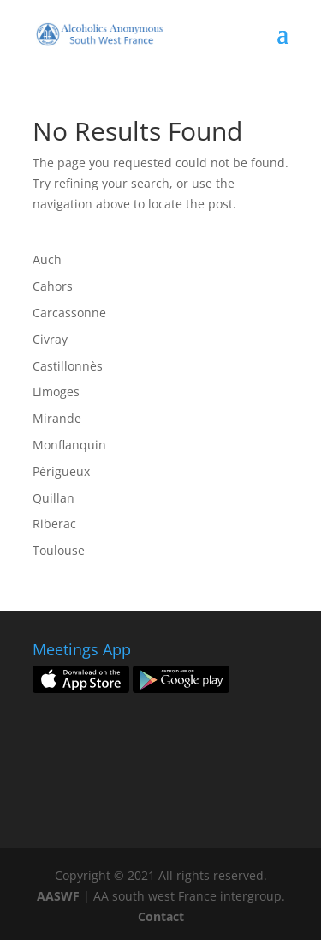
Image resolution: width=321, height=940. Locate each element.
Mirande (57, 418)
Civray (50, 339)
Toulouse (59, 550)
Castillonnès (68, 366)
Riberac (54, 523)
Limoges (56, 391)
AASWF (58, 896)
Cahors (53, 286)
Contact (161, 916)
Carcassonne (69, 312)
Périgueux (61, 471)
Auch (47, 259)
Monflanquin (69, 445)
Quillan (53, 498)
